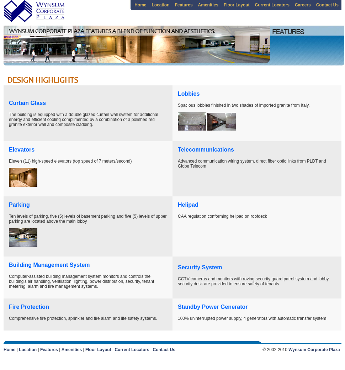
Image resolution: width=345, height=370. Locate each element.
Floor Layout (237, 4)
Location (161, 4)
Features (184, 4)
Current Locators (272, 4)
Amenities (208, 4)
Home (140, 4)
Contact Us (327, 4)
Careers (303, 4)
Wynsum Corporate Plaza (314, 349)
